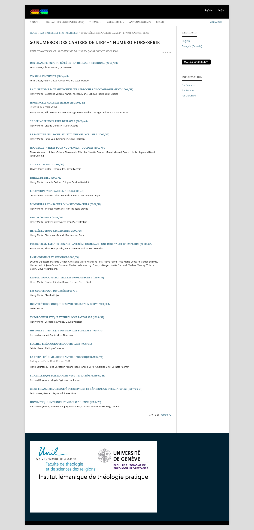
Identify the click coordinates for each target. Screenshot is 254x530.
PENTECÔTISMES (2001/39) (46, 217)
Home (33, 32)
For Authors (188, 90)
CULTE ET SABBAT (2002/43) (47, 164)
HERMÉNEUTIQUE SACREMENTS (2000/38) (56, 230)
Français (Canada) (192, 46)
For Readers (188, 85)
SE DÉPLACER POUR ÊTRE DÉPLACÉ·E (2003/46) (58, 121)
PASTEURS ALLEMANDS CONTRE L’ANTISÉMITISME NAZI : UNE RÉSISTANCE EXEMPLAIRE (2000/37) (91, 244)
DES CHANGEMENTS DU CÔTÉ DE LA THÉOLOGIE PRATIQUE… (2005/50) (74, 62)
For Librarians (189, 95)
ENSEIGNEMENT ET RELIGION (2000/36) (54, 257)
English (186, 41)
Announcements (140, 21)
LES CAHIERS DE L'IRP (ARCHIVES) (59, 32)
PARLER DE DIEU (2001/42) (46, 177)
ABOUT (34, 21)
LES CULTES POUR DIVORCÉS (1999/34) (53, 290)
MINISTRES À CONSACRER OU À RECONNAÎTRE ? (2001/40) (65, 204)
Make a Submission (196, 61)
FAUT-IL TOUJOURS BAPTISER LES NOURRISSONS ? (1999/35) (67, 277)
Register (209, 10)
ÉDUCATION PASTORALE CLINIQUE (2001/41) (57, 191)
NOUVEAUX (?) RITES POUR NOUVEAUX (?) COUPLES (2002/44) (67, 147)
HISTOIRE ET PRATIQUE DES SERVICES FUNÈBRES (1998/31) (66, 330)
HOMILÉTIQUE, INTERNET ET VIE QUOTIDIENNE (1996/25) (65, 402)
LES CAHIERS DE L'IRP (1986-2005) (65, 21)
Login (221, 10)
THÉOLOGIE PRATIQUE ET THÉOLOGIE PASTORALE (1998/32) (67, 317)
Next (164, 415)
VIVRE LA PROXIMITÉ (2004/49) (49, 76)
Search (160, 21)
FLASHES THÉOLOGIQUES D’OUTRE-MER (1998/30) (61, 343)
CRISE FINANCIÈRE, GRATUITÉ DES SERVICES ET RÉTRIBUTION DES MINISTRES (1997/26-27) (86, 388)
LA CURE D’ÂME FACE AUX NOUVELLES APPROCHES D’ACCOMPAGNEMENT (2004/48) (81, 89)
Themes (94, 21)
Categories (114, 21)
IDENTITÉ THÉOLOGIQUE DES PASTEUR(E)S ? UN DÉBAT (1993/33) (70, 304)
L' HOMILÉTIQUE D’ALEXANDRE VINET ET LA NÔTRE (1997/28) (67, 375)
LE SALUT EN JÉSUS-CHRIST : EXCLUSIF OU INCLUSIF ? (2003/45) (69, 134)
